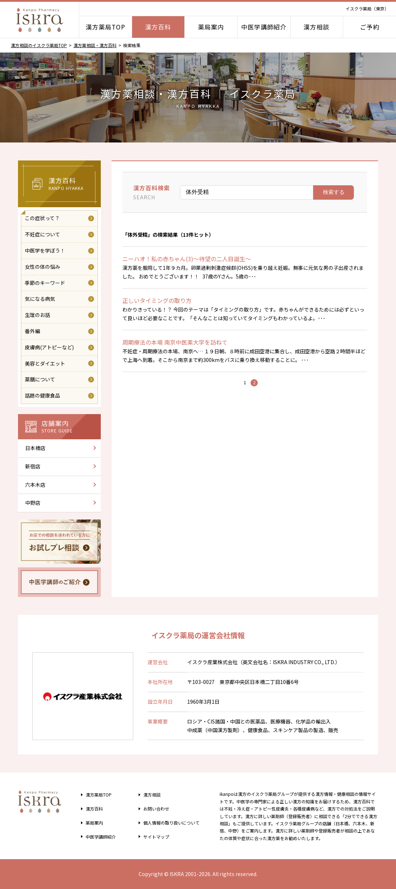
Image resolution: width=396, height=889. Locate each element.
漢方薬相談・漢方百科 (95, 45)
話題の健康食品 (42, 395)
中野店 (32, 502)
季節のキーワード (45, 282)
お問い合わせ (153, 808)
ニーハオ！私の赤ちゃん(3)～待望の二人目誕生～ (186, 258)
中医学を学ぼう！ (45, 250)
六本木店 (35, 484)
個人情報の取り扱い (170, 822)
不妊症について (42, 234)
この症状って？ (42, 218)
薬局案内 (211, 26)
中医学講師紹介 (264, 26)
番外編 (32, 331)
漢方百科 (158, 26)
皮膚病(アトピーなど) (49, 347)
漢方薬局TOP (105, 26)
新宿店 (32, 466)
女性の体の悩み (42, 266)
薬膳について (40, 379)
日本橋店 (35, 448)
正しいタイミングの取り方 (157, 300)
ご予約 (369, 26)
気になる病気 (40, 298)
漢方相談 (316, 26)
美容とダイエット (45, 363)
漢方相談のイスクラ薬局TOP (39, 45)
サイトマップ (153, 836)
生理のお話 (37, 314)
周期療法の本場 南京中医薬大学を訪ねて (175, 342)
